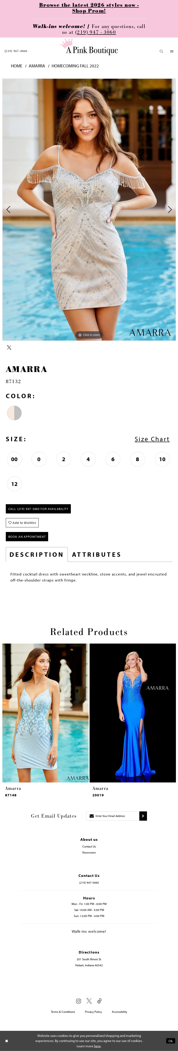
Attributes (97, 554)
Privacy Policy (93, 1011)
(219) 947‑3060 (16, 51)
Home (16, 66)
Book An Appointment (27, 537)
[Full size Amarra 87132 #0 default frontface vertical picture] (89, 210)
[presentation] (45, 713)
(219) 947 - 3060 (95, 32)
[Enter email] (112, 816)
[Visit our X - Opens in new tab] (89, 1001)
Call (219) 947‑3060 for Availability (38, 509)
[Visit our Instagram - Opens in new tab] (78, 1001)
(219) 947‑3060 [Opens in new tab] (89, 882)
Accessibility (119, 1011)
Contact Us (89, 846)
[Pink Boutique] (89, 47)
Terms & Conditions (63, 1011)
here (97, 1046)
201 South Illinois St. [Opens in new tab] (89, 959)
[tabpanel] (89, 210)
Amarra (37, 66)
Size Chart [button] (152, 439)
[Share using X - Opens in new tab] (9, 347)
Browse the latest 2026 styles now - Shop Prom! (89, 8)
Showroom (89, 852)
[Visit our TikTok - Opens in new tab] (99, 1001)
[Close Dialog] (7, 1041)
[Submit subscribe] (143, 816)
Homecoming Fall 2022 (75, 66)
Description (36, 554)
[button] (161, 51)
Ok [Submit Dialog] (171, 1041)
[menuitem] (16, 51)
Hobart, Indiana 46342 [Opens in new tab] (89, 965)
